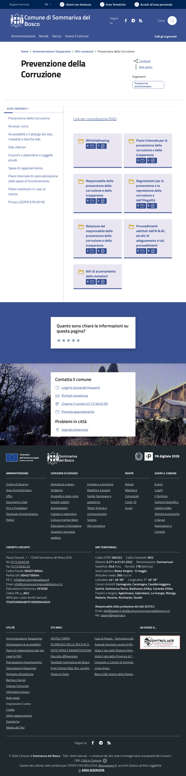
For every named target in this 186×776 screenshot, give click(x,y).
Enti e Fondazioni (16, 508)
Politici (10, 520)
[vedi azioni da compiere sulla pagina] (142, 67)
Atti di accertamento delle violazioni (101, 274)
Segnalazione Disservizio (21, 668)
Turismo (91, 520)
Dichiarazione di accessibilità (23, 644)
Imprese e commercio (100, 484)
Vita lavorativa (96, 526)
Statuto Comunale (17, 686)
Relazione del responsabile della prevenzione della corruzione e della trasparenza (99, 236)
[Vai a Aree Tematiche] (113, 4)
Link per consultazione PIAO (95, 119)
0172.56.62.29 (21, 566)
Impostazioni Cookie (18, 703)
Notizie (129, 484)
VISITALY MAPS (60, 638)
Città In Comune (91, 760)
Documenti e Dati (17, 502)
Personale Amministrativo (22, 514)
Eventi (159, 484)
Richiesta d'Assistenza (19, 674)
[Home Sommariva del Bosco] (59, 20)
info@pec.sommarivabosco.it (31, 579)
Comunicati (132, 496)
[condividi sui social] (141, 61)
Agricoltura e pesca (62, 484)
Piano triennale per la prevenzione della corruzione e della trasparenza (151, 147)
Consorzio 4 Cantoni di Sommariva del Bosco (122, 662)
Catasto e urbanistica (64, 514)
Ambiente (57, 490)
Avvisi (128, 508)
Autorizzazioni (59, 508)
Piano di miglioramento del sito (25, 650)
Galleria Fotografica (166, 502)
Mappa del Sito (15, 727)
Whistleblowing (97, 140)
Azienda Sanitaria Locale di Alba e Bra (118, 644)
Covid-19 (130, 502)
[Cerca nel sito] (172, 20)
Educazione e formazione (66, 526)
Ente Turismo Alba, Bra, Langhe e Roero (75, 668)
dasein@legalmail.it (113, 615)
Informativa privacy (18, 692)
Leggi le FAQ (14, 656)
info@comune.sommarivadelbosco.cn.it (38, 584)
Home (24, 51)
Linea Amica (102, 668)
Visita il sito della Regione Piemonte (117, 650)
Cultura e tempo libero (64, 520)
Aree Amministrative (19, 490)
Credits (10, 709)
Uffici (9, 496)
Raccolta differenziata (64, 656)
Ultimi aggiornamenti (19, 715)
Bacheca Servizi (15, 680)
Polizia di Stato (60, 674)
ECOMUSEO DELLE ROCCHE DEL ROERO (76, 644)
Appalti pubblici (60, 502)
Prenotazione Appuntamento (24, 662)
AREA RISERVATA (90, 770)
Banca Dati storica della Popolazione (117, 674)
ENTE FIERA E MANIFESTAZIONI (71, 650)
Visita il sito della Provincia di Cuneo (116, 656)
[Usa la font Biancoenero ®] (75, 4)
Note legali (13, 698)
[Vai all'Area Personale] (153, 4)
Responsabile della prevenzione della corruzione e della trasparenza (99, 188)
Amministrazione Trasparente (52, 51)
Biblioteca (131, 490)
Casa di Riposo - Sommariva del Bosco (118, 638)
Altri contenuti (84, 51)
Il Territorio (161, 496)
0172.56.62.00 (20, 562)
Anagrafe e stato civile (64, 496)
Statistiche (13, 721)
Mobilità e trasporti (98, 490)
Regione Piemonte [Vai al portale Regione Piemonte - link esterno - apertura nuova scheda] (19, 4)
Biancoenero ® (107, 765)
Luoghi (159, 490)
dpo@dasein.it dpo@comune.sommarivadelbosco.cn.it (136, 611)
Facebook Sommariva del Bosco (70, 662)
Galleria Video (163, 508)
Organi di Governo (17, 484)
